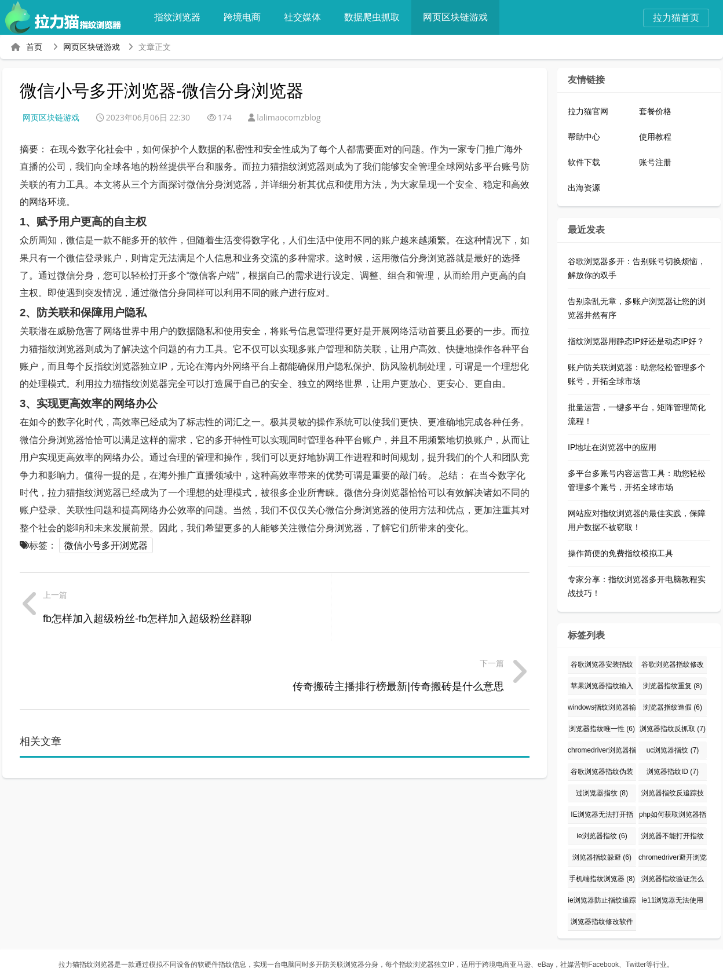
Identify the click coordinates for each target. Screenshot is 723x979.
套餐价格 (655, 111)
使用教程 (655, 136)
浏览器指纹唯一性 (602, 729)
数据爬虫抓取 (379, 17)
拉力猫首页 (676, 18)
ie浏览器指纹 (601, 836)
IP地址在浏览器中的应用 (612, 447)
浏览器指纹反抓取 (673, 729)
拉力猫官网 (588, 111)
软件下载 (584, 162)
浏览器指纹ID (673, 772)
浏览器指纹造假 (672, 707)
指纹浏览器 (184, 17)
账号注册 (655, 162)
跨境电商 (249, 17)
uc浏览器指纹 (673, 750)
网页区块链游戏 (462, 17)
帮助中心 (584, 136)
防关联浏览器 (343, 964)
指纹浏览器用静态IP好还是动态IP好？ (636, 341)
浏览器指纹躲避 (601, 857)
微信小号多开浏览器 (106, 545)
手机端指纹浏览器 (602, 879)
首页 (34, 47)
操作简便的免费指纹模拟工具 (620, 553)
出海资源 (584, 187)
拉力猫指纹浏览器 (86, 964)
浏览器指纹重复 (672, 686)
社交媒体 (309, 17)
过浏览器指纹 (602, 793)
